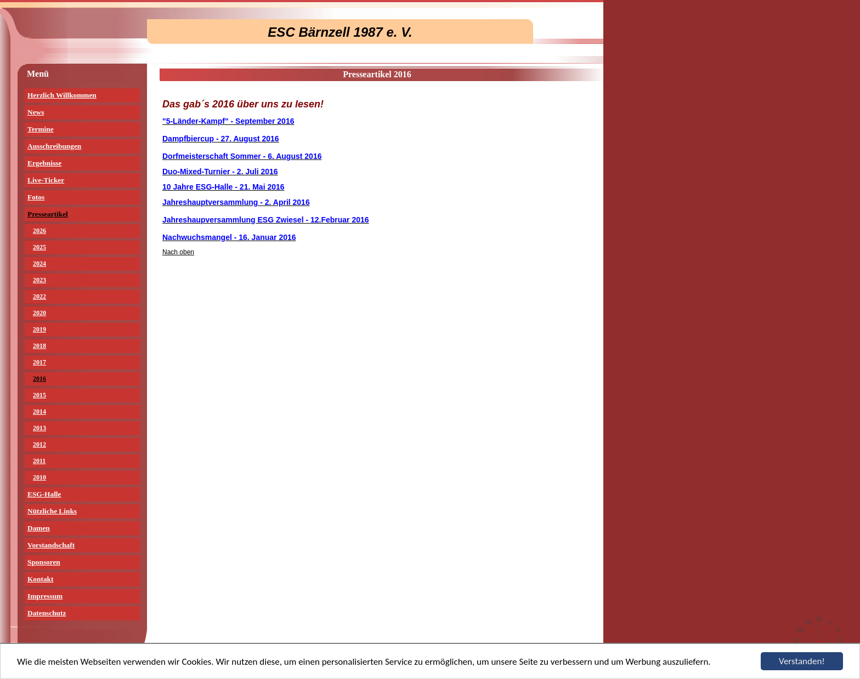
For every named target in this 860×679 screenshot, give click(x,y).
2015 (39, 395)
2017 (39, 362)
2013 (39, 428)
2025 (39, 247)
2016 (39, 379)
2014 (39, 411)
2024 (39, 263)
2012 (39, 444)
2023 (39, 280)
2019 (39, 329)
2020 (39, 313)
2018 (39, 346)
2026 (39, 231)
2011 (39, 461)
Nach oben (178, 252)
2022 (39, 296)
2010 (39, 477)
